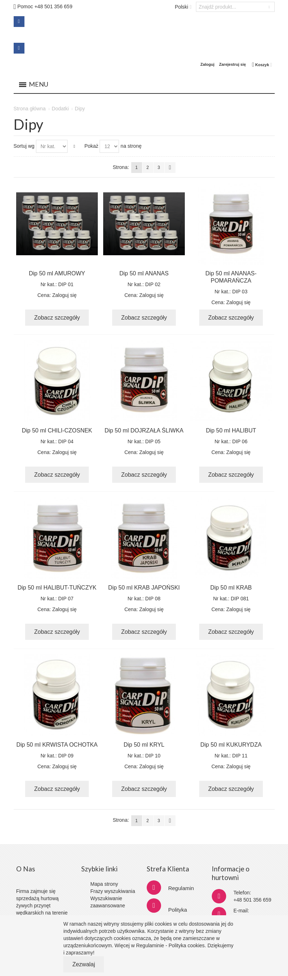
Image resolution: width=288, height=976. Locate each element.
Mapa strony (104, 884)
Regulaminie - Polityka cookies (170, 945)
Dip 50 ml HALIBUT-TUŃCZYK (57, 588)
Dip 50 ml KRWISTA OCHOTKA (56, 745)
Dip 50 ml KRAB (231, 588)
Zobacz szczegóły (57, 318)
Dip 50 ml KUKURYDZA (230, 745)
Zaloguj (207, 64)
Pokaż (91, 146)
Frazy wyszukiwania (112, 891)
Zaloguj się (64, 295)
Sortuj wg (24, 146)
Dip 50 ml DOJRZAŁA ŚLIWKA (144, 430)
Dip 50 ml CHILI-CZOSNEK (57, 430)
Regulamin (181, 888)
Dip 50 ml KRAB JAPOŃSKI (144, 588)
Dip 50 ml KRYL (144, 745)
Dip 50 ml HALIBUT (231, 430)
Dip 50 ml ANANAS (144, 273)
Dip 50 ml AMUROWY (57, 273)
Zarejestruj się (232, 64)
